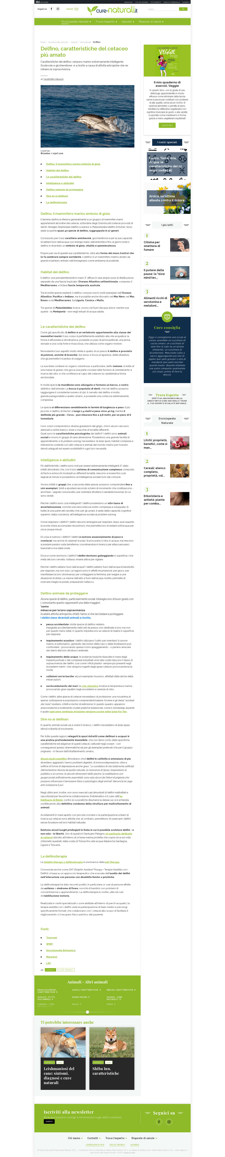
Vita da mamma (141, 2)
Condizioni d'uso (95, 1145)
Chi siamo (74, 1138)
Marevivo (51, 956)
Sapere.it (186, 2)
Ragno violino (79, 997)
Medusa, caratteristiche (120, 990)
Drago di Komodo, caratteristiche (47, 991)
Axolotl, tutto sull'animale (46, 998)
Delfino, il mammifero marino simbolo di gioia (73, 164)
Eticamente (156, 2)
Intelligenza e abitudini (60, 183)
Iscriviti (72, 9)
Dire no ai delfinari (57, 196)
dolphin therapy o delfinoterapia (63, 862)
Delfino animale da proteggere (64, 189)
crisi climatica (90, 686)
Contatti (92, 1138)
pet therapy (112, 862)
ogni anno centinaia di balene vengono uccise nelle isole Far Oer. (88, 711)
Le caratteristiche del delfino (63, 176)
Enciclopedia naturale (75, 21)
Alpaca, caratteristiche (85, 990)
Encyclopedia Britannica (60, 950)
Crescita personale (171, 2)
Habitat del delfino (57, 170)
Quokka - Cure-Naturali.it (115, 998)
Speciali (127, 21)
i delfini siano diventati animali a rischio (65, 617)
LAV (48, 963)
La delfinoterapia (56, 202)
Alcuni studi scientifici (54, 758)
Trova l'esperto (105, 21)
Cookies (134, 1145)
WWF (49, 944)
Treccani (51, 937)
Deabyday (128, 2)
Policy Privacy (117, 1145)
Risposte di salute (150, 21)
